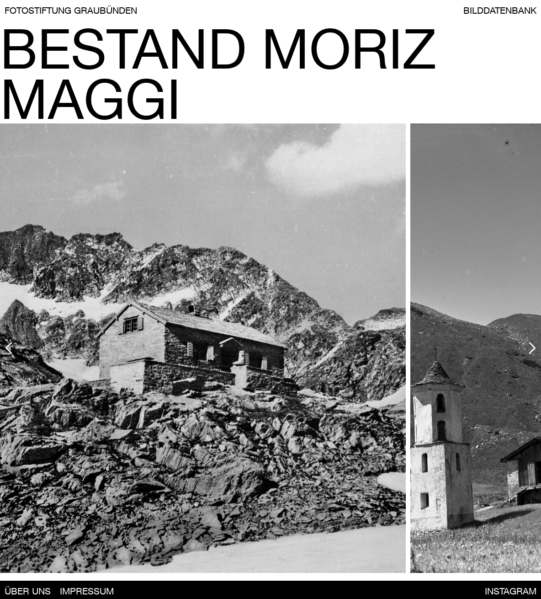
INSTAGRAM (510, 591)
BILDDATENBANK (499, 10)
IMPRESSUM (87, 591)
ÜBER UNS (28, 591)
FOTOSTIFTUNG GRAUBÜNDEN (71, 10)
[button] (70, 348)
